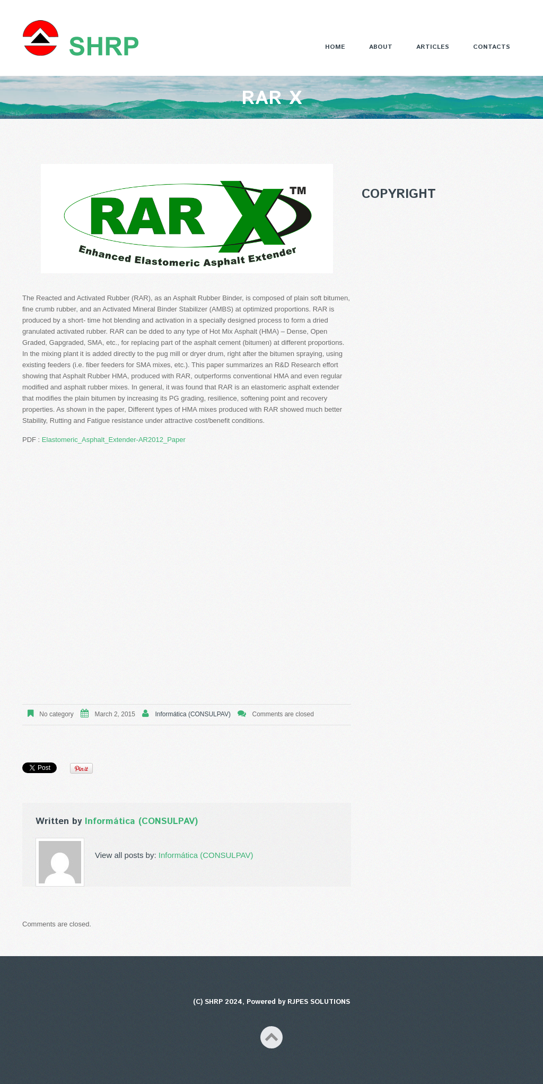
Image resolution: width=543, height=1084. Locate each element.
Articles (432, 46)
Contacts (491, 46)
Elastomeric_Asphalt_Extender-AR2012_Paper (114, 440)
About (380, 46)
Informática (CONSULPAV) (193, 714)
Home (335, 46)
